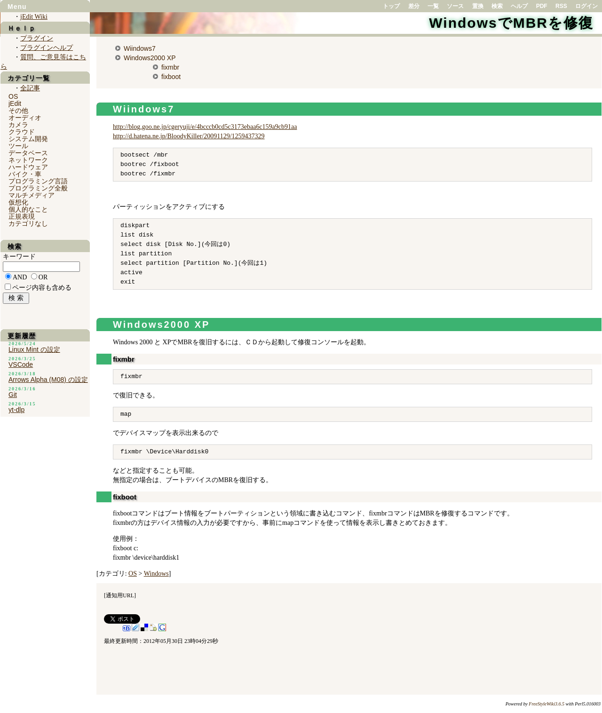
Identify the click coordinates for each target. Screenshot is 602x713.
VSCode (20, 364)
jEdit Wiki (34, 16)
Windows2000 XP (150, 58)
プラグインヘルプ (46, 47)
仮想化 (18, 202)
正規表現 (21, 216)
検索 (497, 6)
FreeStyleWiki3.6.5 (546, 703)
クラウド (21, 131)
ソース (455, 6)
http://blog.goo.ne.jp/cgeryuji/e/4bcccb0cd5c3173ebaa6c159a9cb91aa (205, 126)
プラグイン (36, 38)
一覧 (433, 6)
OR (43, 277)
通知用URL (120, 595)
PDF (541, 6)
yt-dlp (16, 409)
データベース (28, 153)
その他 (18, 110)
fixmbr (170, 67)
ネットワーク (28, 160)
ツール (18, 146)
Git (12, 394)
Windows (156, 573)
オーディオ (24, 117)
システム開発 (28, 139)
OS (132, 573)
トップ (391, 6)
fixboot (171, 76)
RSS (561, 6)
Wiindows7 (140, 48)
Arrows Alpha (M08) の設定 (48, 379)
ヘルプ (519, 6)
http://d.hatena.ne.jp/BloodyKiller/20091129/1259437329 (189, 136)
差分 (414, 6)
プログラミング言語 (38, 181)
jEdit (14, 103)
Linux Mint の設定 (34, 349)
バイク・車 (24, 174)
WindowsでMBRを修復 (511, 23)
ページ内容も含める (41, 287)
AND (20, 277)
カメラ (18, 124)
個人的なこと (28, 209)
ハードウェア (28, 167)
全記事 (30, 88)
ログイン (586, 6)
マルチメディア (31, 195)
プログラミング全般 (38, 188)
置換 (477, 6)
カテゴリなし (28, 223)
